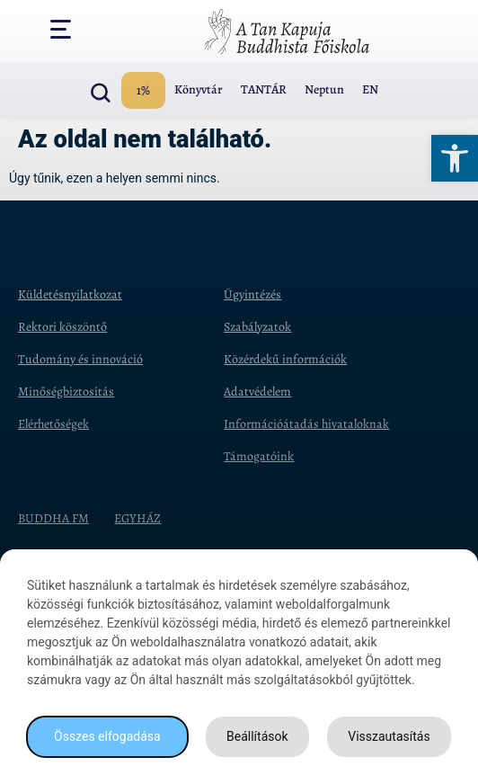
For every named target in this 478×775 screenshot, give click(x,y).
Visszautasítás (388, 736)
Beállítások (257, 736)
